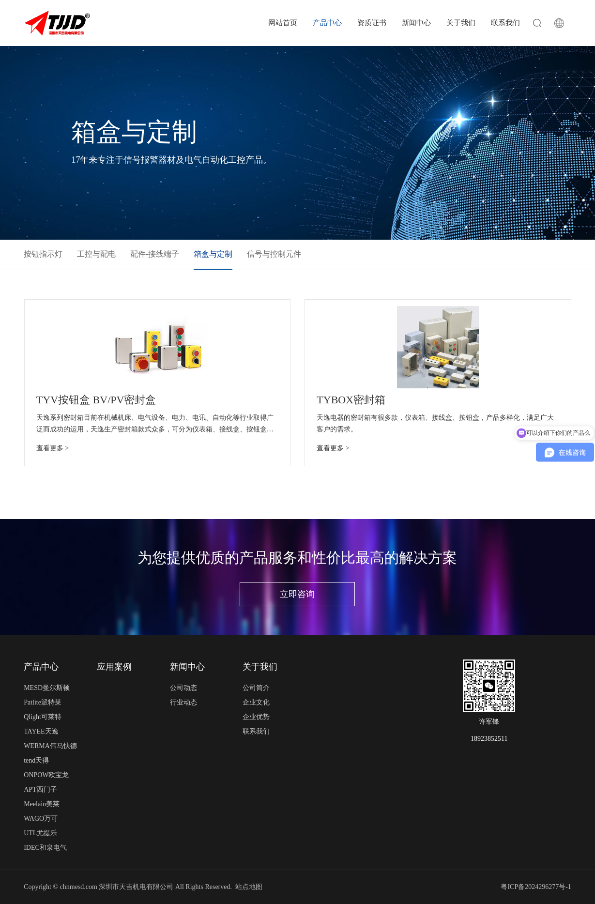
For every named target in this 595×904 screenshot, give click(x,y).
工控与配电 (96, 254)
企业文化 (256, 702)
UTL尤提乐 (40, 833)
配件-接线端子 (154, 254)
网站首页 (282, 23)
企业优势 (256, 716)
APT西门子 (40, 789)
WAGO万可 (41, 818)
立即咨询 (297, 594)
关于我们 (460, 23)
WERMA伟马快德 (50, 746)
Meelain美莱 (42, 804)
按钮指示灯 (43, 254)
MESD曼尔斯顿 (47, 687)
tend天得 (36, 760)
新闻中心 (416, 23)
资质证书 (371, 23)
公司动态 (183, 687)
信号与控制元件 (274, 254)
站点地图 (248, 886)
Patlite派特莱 (42, 702)
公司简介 (256, 687)
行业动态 (183, 702)
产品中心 (327, 23)
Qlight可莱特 (42, 716)
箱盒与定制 (213, 254)
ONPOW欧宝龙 (46, 775)
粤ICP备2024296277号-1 (536, 886)
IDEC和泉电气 (45, 847)
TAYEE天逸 (41, 731)
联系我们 (505, 23)
